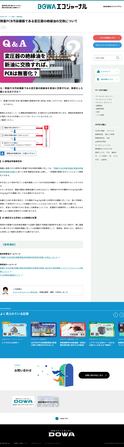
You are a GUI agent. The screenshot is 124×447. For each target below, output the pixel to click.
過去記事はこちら (104, 79)
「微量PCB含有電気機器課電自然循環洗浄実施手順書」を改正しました (29, 257)
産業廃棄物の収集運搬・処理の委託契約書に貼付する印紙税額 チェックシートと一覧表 (73, 345)
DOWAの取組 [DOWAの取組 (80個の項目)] (99, 131)
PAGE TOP (64, 419)
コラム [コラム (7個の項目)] (115, 156)
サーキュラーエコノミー (104, 96)
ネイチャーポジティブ (104, 102)
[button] (115, 315)
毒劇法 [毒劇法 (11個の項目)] (114, 152)
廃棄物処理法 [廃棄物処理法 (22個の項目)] (100, 138)
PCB (3, 27)
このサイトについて (36, 443)
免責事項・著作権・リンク (20, 443)
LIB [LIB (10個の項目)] (110, 156)
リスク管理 (11, 16)
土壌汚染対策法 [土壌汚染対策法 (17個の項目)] (100, 141)
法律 (97, 112)
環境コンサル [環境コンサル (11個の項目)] (100, 152)
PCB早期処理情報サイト (10, 275)
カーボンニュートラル (104, 99)
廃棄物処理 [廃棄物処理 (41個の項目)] (99, 134)
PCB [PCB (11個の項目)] (108, 152)
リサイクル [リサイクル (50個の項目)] (110, 131)
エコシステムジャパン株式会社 (25, 292)
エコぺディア (102, 71)
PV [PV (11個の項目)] (96, 156)
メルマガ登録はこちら (107, 38)
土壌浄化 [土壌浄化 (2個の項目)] (104, 159)
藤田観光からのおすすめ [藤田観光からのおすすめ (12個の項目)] (103, 149)
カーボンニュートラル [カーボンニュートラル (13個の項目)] (103, 145)
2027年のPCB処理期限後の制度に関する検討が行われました (43, 343)
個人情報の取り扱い (5, 443)
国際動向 (99, 105)
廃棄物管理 (19, 16)
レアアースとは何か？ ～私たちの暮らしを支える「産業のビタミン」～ (102, 345)
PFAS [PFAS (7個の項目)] (97, 159)
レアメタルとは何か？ (10, 342)
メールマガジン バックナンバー (53, 443)
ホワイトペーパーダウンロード (106, 45)
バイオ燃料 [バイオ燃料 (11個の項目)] (103, 156)
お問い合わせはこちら (94, 375)
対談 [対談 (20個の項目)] (108, 138)
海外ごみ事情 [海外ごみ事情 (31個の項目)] (109, 134)
